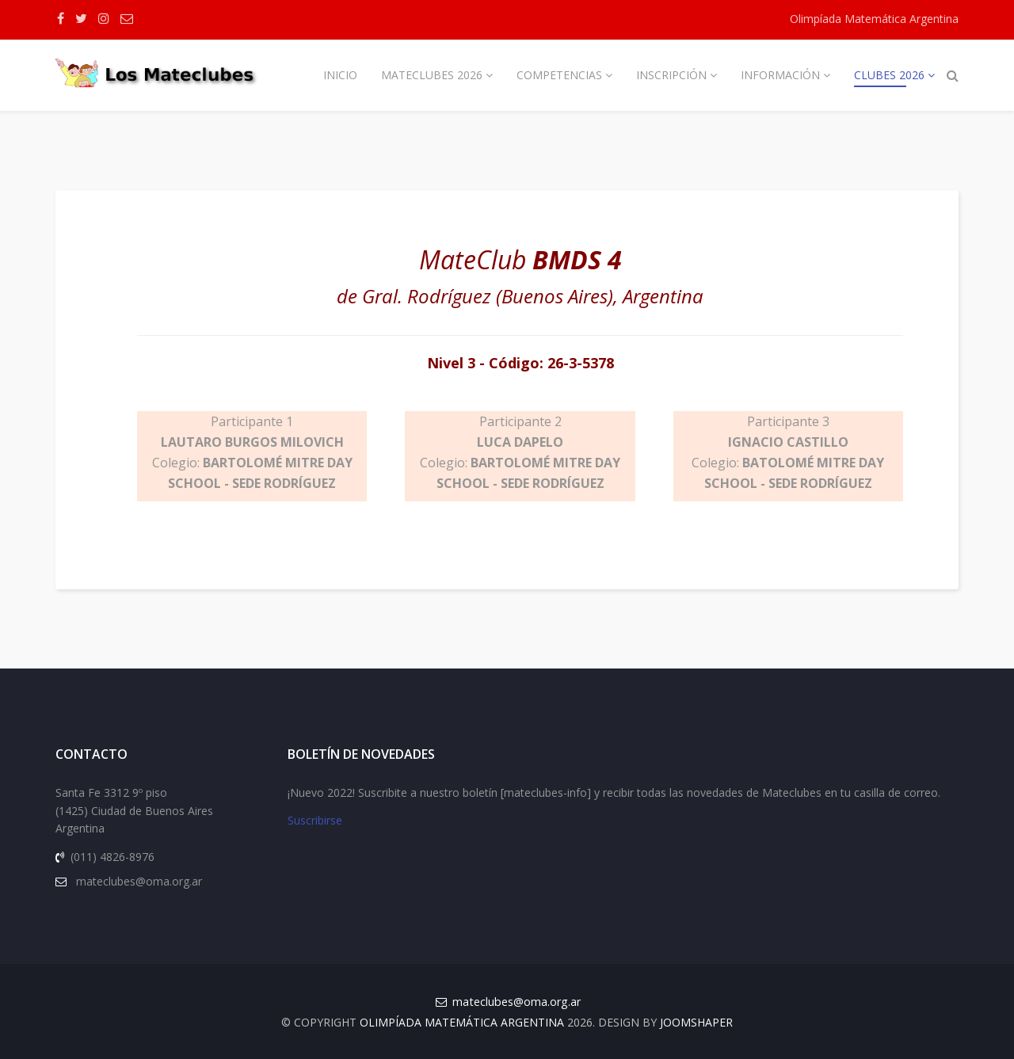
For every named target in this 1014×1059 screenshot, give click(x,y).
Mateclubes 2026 (431, 74)
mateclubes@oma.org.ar (516, 1001)
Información (780, 74)
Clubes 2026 (889, 74)
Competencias (559, 74)
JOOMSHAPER (696, 1022)
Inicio (340, 74)
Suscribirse (315, 820)
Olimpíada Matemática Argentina (874, 18)
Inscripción (671, 74)
